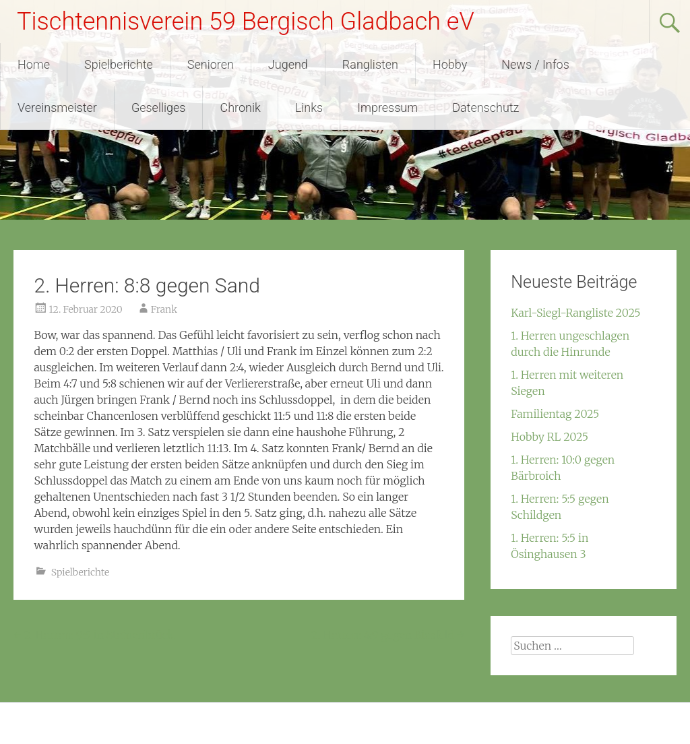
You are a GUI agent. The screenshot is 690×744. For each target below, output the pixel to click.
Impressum (387, 107)
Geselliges (158, 107)
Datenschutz (485, 107)
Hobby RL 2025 (549, 436)
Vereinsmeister (57, 107)
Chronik (240, 107)
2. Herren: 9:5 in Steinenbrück (93, 635)
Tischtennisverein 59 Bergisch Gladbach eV (245, 21)
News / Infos (535, 64)
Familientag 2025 (555, 414)
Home (34, 64)
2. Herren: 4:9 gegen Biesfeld (387, 635)
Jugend (288, 64)
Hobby (450, 64)
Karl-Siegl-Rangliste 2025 (575, 312)
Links (309, 107)
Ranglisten (370, 64)
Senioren (210, 64)
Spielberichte (118, 64)
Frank (164, 309)
